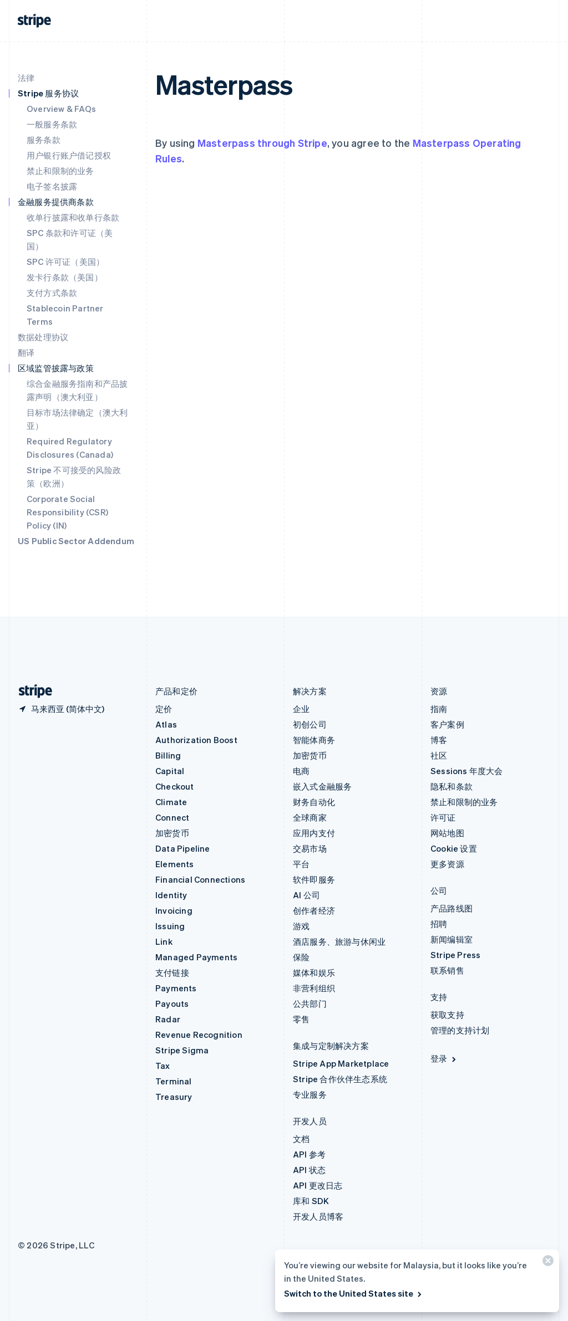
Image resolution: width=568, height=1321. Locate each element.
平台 (301, 863)
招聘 (438, 923)
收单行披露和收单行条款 (73, 217)
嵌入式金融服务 (322, 786)
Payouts (172, 1003)
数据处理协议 (43, 336)
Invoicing (173, 910)
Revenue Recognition (198, 1034)
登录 (444, 1058)
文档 (301, 1138)
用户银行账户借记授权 (69, 155)
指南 (438, 708)
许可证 (443, 817)
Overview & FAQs (61, 108)
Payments (176, 988)
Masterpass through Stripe (262, 142)
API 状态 (309, 1169)
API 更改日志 (318, 1185)
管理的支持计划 (459, 1030)
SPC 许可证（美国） (65, 261)
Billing (168, 755)
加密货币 (172, 832)
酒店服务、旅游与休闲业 (339, 941)
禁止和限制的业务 (60, 170)
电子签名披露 (52, 186)
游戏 (301, 925)
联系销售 (447, 970)
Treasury (173, 1096)
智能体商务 (314, 739)
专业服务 (310, 1094)
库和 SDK (311, 1200)
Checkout (174, 786)
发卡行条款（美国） (65, 277)
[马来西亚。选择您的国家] (61, 708)
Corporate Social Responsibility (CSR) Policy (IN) (67, 512)
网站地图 (447, 832)
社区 (438, 755)
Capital (169, 770)
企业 (301, 708)
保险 (301, 956)
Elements (174, 863)
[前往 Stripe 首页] (31, 691)
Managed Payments (196, 956)
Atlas (166, 724)
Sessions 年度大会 (466, 770)
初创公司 (310, 724)
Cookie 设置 (453, 848)
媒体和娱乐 (314, 972)
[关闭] (546, 1263)
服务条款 (43, 139)
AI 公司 (306, 894)
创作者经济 (314, 910)
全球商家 (310, 817)
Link (164, 941)
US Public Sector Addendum (76, 540)
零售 (301, 1019)
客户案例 (447, 724)
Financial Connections (200, 879)
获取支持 (447, 1014)
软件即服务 (314, 879)
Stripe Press (455, 954)
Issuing (170, 925)
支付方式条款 (52, 292)
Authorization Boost (196, 739)
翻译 (26, 352)
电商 (301, 770)
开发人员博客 (318, 1216)
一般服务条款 (52, 124)
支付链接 (172, 972)
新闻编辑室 (451, 939)
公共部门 (310, 1003)
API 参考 (309, 1154)
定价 (163, 708)
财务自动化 (314, 801)
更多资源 (447, 863)
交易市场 (310, 848)
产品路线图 (451, 908)
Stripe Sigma (182, 1050)
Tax (162, 1065)
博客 (438, 739)
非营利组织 (314, 988)
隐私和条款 (451, 786)
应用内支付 (314, 832)
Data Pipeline (182, 848)
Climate (171, 801)
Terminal (173, 1081)
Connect (172, 817)
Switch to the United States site (353, 1293)
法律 (26, 77)
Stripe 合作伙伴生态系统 (340, 1078)
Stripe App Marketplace (341, 1063)
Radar (167, 1019)
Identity (171, 894)
